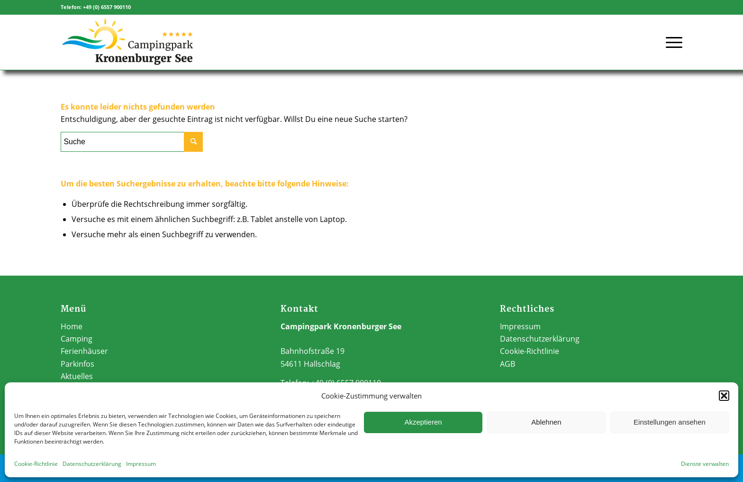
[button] (724, 395)
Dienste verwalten (705, 464)
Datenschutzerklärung (92, 464)
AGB (507, 364)
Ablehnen (546, 422)
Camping (76, 339)
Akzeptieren (423, 422)
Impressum (141, 464)
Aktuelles (77, 376)
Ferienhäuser (84, 351)
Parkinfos (77, 364)
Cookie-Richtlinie (36, 464)
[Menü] (671, 36)
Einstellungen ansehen (670, 422)
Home (71, 326)
